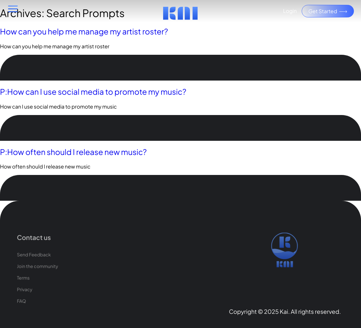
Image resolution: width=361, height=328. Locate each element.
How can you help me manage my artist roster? (84, 31)
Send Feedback (34, 262)
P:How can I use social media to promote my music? (93, 92)
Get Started (327, 11)
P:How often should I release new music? (73, 152)
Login (290, 10)
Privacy (24, 297)
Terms (23, 286)
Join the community (37, 274)
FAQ (21, 309)
